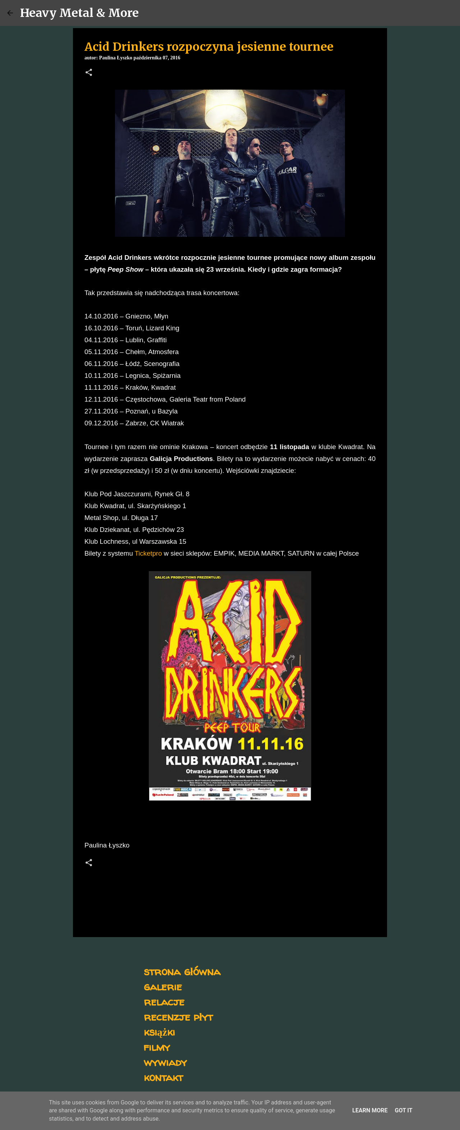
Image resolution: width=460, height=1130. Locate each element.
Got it (403, 1110)
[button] (88, 73)
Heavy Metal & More (79, 13)
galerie (163, 986)
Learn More (369, 1110)
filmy (157, 1046)
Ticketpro (148, 553)
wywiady (165, 1061)
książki (159, 1031)
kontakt (163, 1077)
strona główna (182, 971)
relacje (164, 1001)
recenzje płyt (178, 1016)
